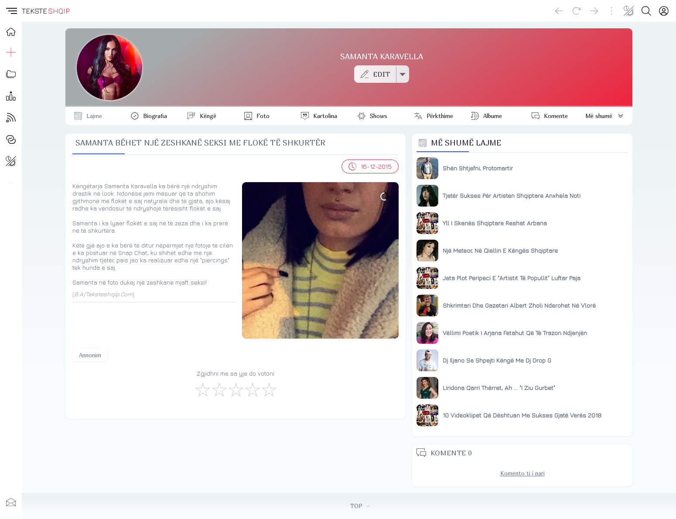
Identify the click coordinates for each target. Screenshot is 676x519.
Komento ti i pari (522, 473)
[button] (11, 11)
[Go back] (559, 11)
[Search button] (646, 11)
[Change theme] (629, 11)
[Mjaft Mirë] (252, 389)
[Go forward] (594, 11)
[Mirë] (235, 389)
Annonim (90, 355)
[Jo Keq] (219, 389)
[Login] (664, 11)
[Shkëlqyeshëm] (268, 389)
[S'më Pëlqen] (202, 389)
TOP (360, 505)
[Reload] (576, 11)
